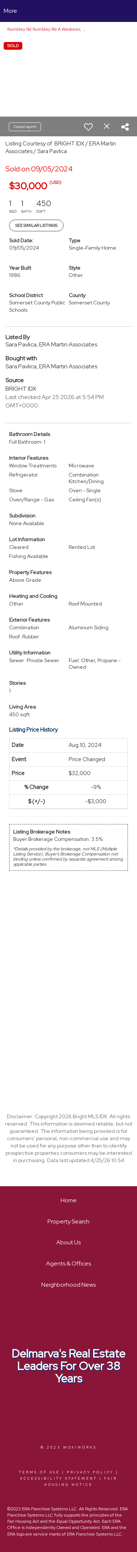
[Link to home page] (68, 11)
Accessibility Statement (58, 1478)
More (10, 11)
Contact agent (25, 126)
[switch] (88, 126)
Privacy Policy (90, 1472)
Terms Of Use (39, 1472)
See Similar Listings (36, 225)
